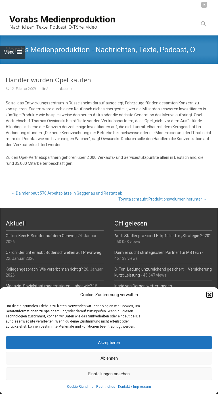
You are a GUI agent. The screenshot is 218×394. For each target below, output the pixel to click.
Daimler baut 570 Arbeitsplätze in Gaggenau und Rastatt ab (66, 193)
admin (68, 89)
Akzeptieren (109, 342)
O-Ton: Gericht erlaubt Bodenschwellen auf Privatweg (53, 252)
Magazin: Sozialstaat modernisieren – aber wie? (49, 286)
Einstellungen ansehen (109, 373)
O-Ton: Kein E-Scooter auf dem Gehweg (41, 235)
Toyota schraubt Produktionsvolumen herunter (162, 199)
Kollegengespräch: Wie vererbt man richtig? (44, 269)
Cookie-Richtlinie (80, 387)
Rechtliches (105, 387)
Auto (49, 89)
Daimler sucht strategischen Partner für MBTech (157, 252)
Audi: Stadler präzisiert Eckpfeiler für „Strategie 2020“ (162, 235)
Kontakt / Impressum (134, 387)
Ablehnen (109, 358)
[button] (209, 295)
